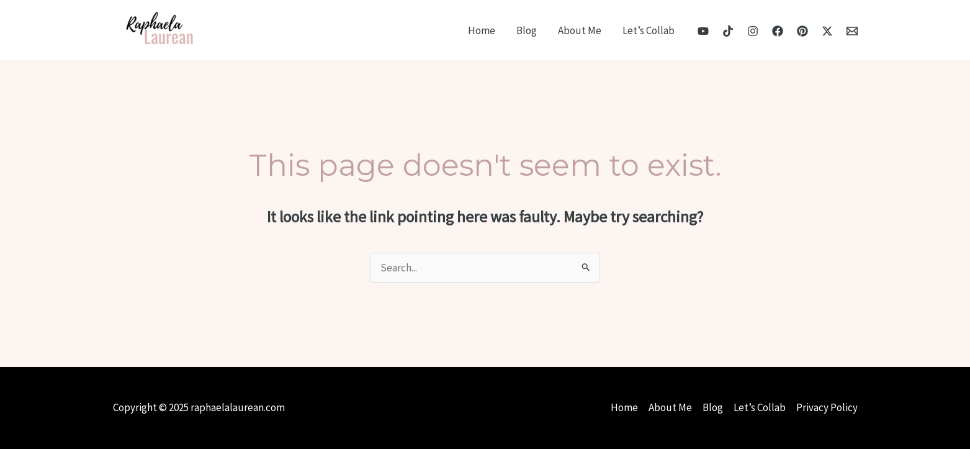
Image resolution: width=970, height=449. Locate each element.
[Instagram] (752, 31)
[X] (827, 31)
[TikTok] (728, 31)
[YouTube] (703, 31)
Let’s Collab (648, 30)
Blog (526, 30)
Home (481, 30)
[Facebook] (777, 31)
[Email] (852, 31)
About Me (579, 30)
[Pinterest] (802, 31)
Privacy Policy (827, 407)
